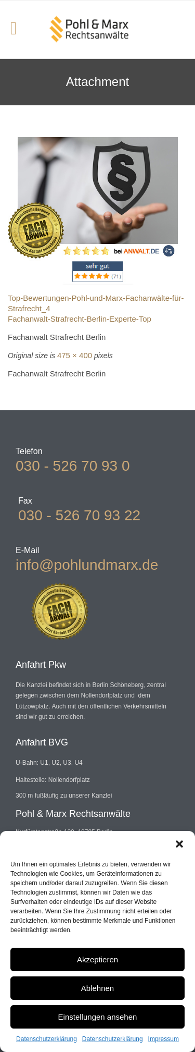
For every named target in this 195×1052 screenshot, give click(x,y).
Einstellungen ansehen (97, 1016)
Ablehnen (97, 988)
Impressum (163, 1039)
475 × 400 (74, 355)
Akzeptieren (97, 959)
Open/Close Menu (19, 29)
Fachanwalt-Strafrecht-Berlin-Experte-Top (79, 318)
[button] (179, 844)
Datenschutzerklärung (46, 1039)
